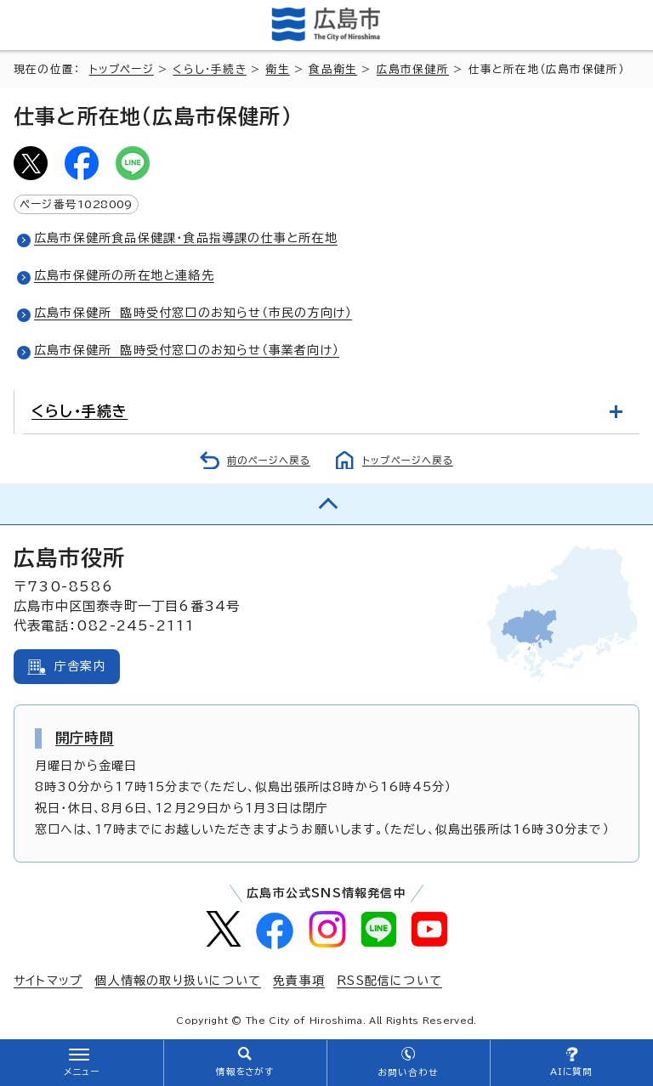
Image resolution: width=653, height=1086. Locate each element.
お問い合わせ (408, 1072)
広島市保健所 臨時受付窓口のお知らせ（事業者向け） (186, 350)
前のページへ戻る (268, 460)
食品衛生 (333, 69)
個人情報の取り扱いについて (177, 981)
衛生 (277, 69)
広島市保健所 (413, 69)
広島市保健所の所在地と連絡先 (124, 275)
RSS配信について (389, 981)
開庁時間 (84, 737)
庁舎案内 (80, 666)
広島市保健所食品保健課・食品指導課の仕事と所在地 (186, 238)
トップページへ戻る (407, 460)
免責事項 (299, 981)
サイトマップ (48, 981)
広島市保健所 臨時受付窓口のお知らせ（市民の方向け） (193, 313)
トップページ (121, 69)
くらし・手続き (209, 69)
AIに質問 (571, 1071)
